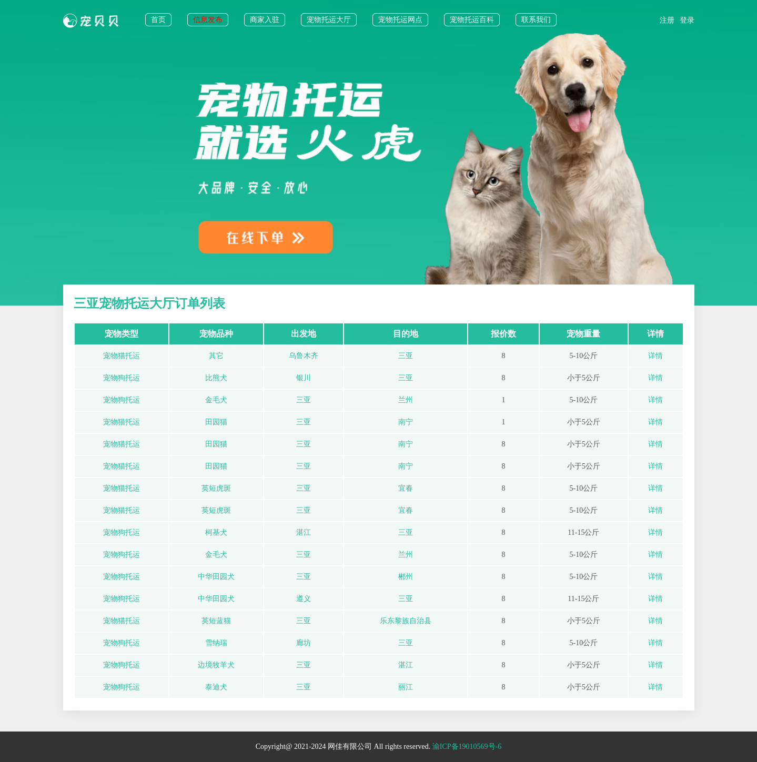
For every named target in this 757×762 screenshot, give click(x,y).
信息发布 (208, 20)
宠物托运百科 (472, 20)
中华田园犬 (216, 577)
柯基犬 (216, 532)
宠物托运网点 (400, 20)
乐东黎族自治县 (405, 621)
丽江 (405, 687)
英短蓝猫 (216, 621)
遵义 (303, 599)
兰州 (405, 400)
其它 (216, 356)
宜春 (405, 488)
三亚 (405, 356)
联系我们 (536, 20)
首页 (158, 20)
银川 (303, 378)
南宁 (405, 422)
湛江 (303, 532)
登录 (687, 20)
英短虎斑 (216, 488)
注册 (667, 20)
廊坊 (303, 643)
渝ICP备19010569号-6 (466, 746)
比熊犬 (216, 378)
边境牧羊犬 (216, 665)
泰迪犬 (216, 687)
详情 (655, 356)
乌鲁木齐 (303, 356)
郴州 (405, 577)
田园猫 (216, 422)
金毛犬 (216, 400)
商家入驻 (264, 20)
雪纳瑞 (216, 643)
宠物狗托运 (121, 378)
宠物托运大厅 (329, 20)
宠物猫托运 (121, 356)
